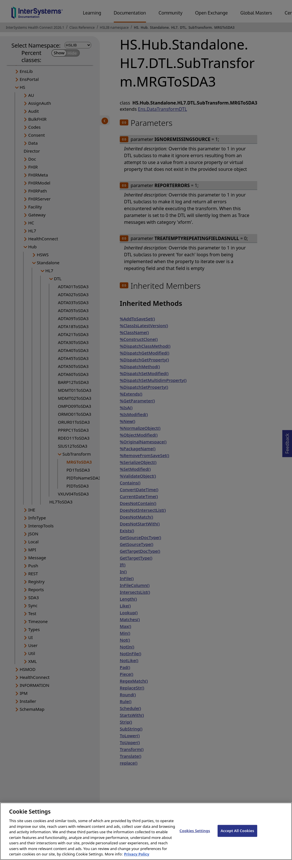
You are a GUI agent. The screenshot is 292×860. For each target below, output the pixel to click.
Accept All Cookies (237, 837)
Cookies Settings (195, 837)
